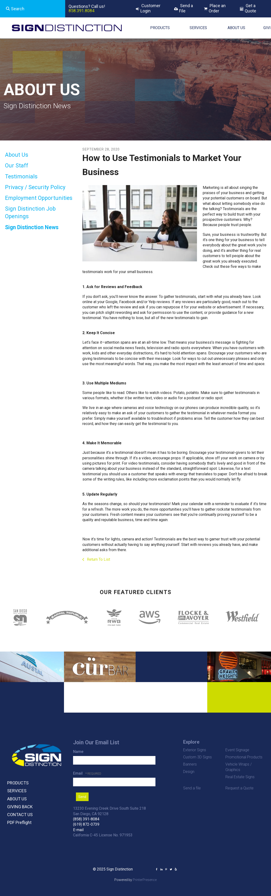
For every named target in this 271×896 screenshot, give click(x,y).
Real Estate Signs (240, 777)
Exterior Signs (194, 750)
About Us (16, 155)
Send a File (186, 8)
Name (78, 751)
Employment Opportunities (38, 198)
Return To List (98, 559)
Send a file (192, 788)
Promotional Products (243, 757)
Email (78, 773)
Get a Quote (250, 8)
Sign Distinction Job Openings (30, 213)
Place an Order (217, 8)
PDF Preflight (19, 822)
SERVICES (198, 28)
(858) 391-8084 (86, 819)
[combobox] (32, 8)
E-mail (78, 830)
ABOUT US (236, 28)
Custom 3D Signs (197, 757)
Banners (190, 764)
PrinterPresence (145, 880)
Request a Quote (239, 788)
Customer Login (150, 8)
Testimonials (21, 176)
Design (188, 771)
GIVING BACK (20, 806)
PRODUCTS (160, 28)
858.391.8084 (81, 10)
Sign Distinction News (31, 227)
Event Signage (237, 750)
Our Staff (16, 165)
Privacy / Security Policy (35, 187)
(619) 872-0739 (86, 824)
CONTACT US (20, 814)
